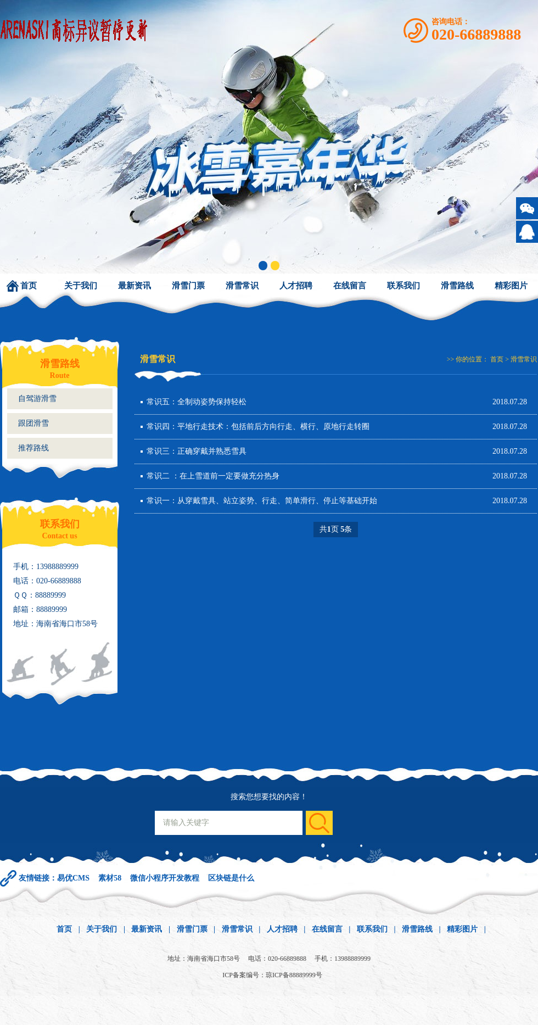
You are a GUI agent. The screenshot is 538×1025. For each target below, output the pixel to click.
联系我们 (403, 285)
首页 (28, 285)
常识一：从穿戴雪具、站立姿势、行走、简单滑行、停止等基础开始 (262, 501)
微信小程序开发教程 (164, 878)
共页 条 (336, 529)
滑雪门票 (188, 285)
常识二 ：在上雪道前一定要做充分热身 (213, 476)
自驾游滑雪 (37, 398)
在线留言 (349, 285)
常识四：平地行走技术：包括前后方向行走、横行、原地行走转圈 (258, 426)
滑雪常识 (242, 285)
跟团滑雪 (33, 423)
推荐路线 (33, 448)
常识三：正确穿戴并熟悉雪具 (196, 451)
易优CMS (73, 878)
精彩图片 (511, 285)
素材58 (109, 878)
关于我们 (80, 285)
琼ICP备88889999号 (294, 975)
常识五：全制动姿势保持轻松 (196, 402)
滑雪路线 (457, 285)
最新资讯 (134, 285)
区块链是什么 (231, 878)
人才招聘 (295, 285)
